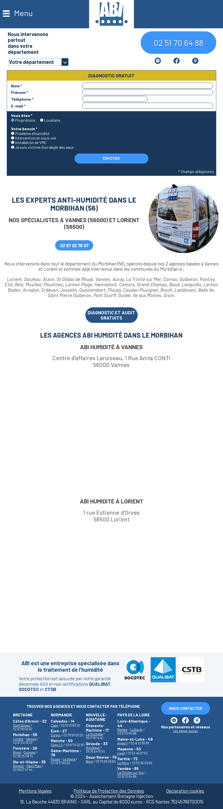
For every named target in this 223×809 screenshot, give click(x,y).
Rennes (18, 766)
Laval (121, 753)
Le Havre (69, 759)
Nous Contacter (185, 708)
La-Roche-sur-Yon (130, 773)
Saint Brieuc (21, 725)
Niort (89, 761)
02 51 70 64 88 (178, 42)
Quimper (30, 752)
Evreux (56, 735)
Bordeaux (93, 748)
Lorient (18, 739)
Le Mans (123, 763)
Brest (17, 752)
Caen (54, 725)
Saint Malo (34, 766)
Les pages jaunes (185, 731)
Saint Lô (57, 745)
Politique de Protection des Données (109, 790)
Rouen (55, 759)
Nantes (122, 730)
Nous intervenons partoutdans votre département (28, 43)
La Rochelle (94, 734)
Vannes (31, 739)
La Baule (136, 730)
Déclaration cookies (185, 790)
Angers (122, 743)
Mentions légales (35, 790)
